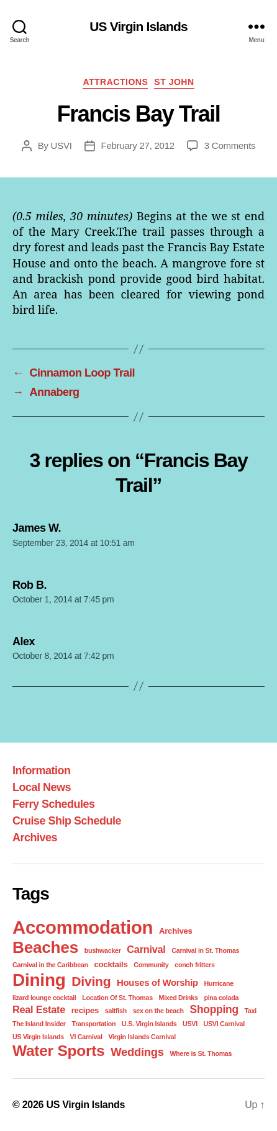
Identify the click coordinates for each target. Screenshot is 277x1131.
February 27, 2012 (138, 145)
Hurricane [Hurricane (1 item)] (219, 983)
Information (41, 770)
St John (174, 82)
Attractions (115, 82)
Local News (41, 787)
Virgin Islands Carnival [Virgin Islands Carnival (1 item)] (142, 1036)
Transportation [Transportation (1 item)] (93, 1023)
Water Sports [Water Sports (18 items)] (58, 1050)
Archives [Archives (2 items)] (176, 931)
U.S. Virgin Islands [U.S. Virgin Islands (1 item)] (149, 1023)
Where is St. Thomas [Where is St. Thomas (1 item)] (201, 1053)
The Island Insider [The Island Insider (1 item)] (39, 1023)
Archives (34, 837)
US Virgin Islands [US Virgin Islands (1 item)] (38, 1036)
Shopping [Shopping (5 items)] (214, 1009)
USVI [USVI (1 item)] (190, 1023)
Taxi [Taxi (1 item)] (251, 1010)
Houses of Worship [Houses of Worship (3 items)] (157, 983)
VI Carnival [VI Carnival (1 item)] (86, 1036)
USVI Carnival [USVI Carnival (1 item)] (224, 1023)
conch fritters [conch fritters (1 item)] (194, 964)
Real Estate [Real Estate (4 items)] (38, 1009)
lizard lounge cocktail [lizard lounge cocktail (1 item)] (44, 997)
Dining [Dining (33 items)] (39, 980)
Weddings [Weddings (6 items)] (137, 1051)
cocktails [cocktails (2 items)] (110, 964)
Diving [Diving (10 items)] (91, 981)
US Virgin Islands (138, 26)
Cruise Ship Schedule (66, 821)
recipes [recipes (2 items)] (85, 1010)
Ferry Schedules (53, 804)
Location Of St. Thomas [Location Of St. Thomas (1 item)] (117, 997)
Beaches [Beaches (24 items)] (45, 947)
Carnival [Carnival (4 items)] (146, 949)
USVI (61, 145)
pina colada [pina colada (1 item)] (221, 997)
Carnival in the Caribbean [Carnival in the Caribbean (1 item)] (50, 964)
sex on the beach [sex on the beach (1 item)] (158, 1010)
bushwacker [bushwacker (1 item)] (102, 950)
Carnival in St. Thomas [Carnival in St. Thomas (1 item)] (205, 950)
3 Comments (230, 145)
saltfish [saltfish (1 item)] (116, 1010)
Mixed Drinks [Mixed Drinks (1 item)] (178, 997)
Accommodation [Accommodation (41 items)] (82, 927)
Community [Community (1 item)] (151, 964)
